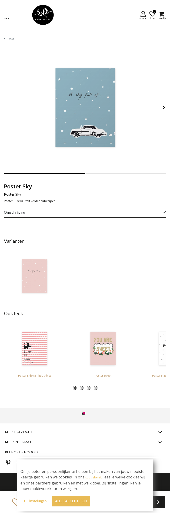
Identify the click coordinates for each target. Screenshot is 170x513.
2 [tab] (81, 388)
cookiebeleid (94, 477)
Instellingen (38, 501)
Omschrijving (14, 212)
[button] (144, 15)
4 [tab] (95, 388)
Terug (11, 38)
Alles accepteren (71, 501)
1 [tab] (74, 388)
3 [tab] (88, 388)
